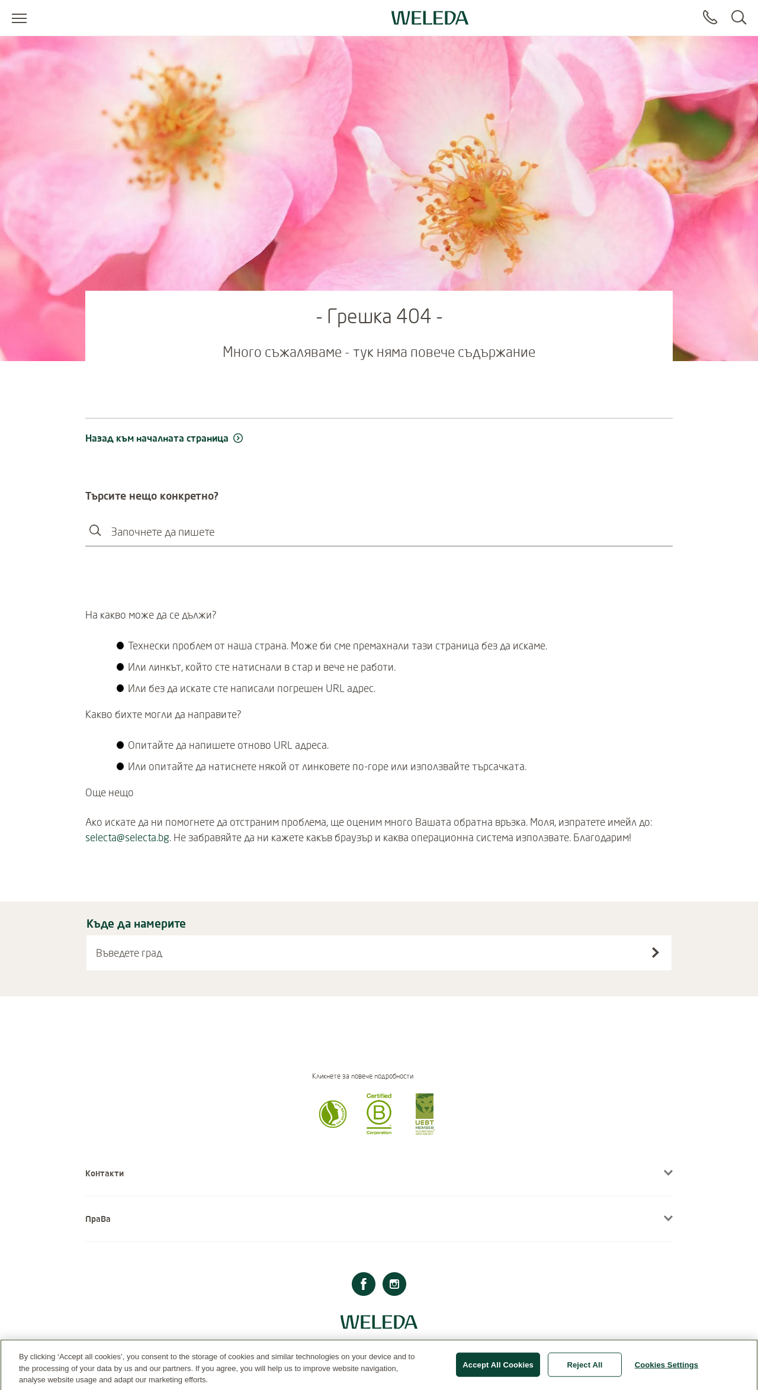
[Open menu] (19, 17)
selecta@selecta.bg (127, 837)
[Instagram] (394, 1285)
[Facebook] (363, 1285)
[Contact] (710, 17)
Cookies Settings (667, 1368)
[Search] (738, 17)
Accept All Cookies (498, 1368)
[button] (333, 1131)
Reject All (584, 1368)
